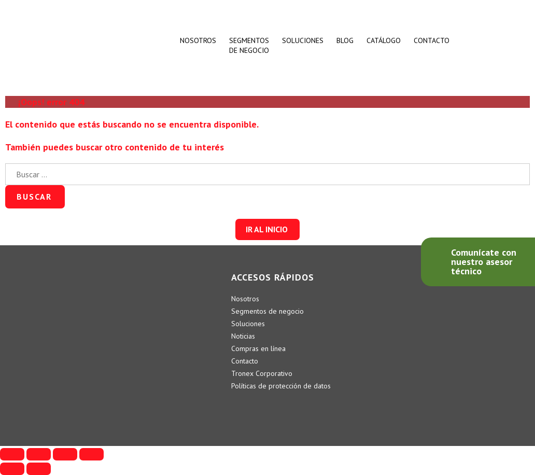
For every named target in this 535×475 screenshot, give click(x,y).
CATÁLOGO (384, 40)
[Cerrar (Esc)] (12, 454)
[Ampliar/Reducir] (91, 454)
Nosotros (198, 40)
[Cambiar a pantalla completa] (65, 454)
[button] (267, 229)
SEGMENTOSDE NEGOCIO (249, 45)
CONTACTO (431, 40)
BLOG (345, 40)
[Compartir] (38, 454)
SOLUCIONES (302, 40)
